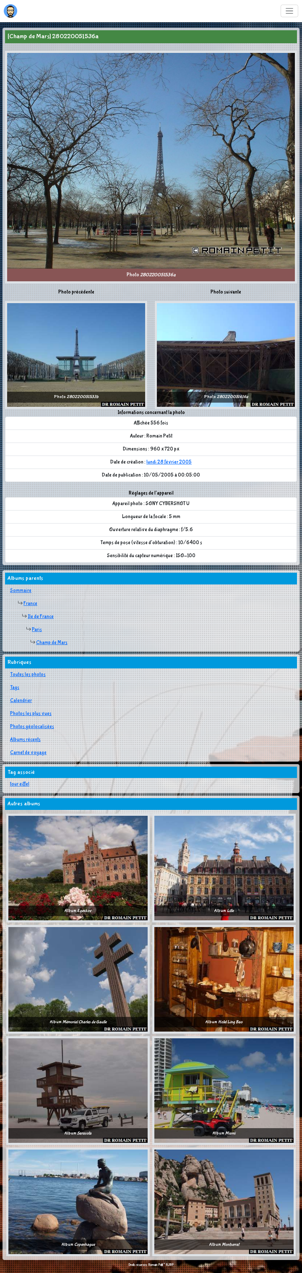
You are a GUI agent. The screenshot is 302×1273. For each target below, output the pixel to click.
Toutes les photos (28, 675)
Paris (37, 630)
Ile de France (41, 617)
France (30, 604)
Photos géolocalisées (32, 727)
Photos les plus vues (31, 714)
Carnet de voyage (28, 753)
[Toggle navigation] (290, 11)
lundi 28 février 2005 (169, 462)
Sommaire (20, 591)
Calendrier (21, 701)
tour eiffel (19, 784)
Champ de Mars (52, 643)
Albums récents (25, 740)
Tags (14, 688)
